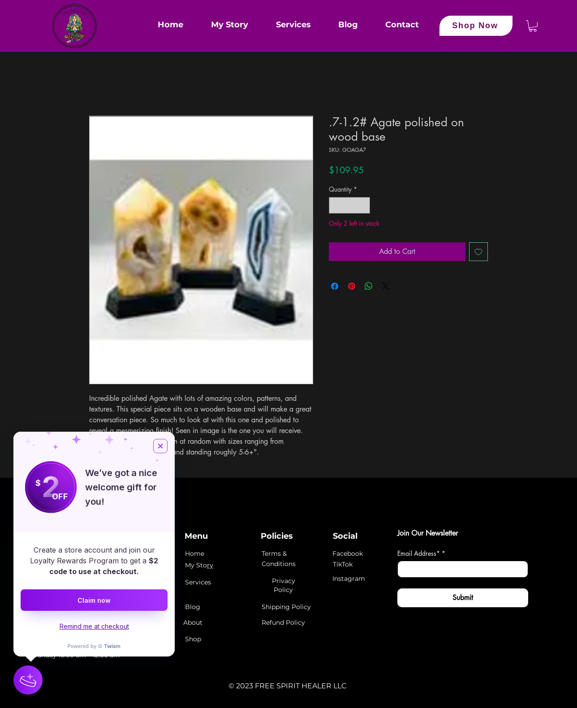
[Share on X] (385, 286)
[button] (533, 26)
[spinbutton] (349, 205)
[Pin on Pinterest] (351, 286)
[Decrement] (335, 205)
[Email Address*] (460, 569)
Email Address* (421, 553)
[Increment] (363, 205)
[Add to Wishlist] (478, 251)
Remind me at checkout (94, 626)
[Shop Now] (475, 26)
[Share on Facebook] (334, 286)
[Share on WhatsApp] (368, 286)
